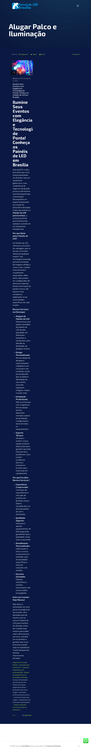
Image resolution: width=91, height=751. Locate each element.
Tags (34, 54)
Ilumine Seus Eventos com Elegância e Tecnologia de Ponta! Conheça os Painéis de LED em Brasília (21, 90)
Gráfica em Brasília (20, 705)
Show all (76, 54)
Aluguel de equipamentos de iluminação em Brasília (21, 674)
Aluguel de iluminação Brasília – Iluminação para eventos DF (21, 664)
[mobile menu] (78, 5)
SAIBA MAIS (27, 715)
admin (16, 78)
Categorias (23, 54)
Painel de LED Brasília (54, 746)
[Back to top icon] (79, 746)
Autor (42, 54)
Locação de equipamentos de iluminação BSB (21, 669)
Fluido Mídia (25, 746)
